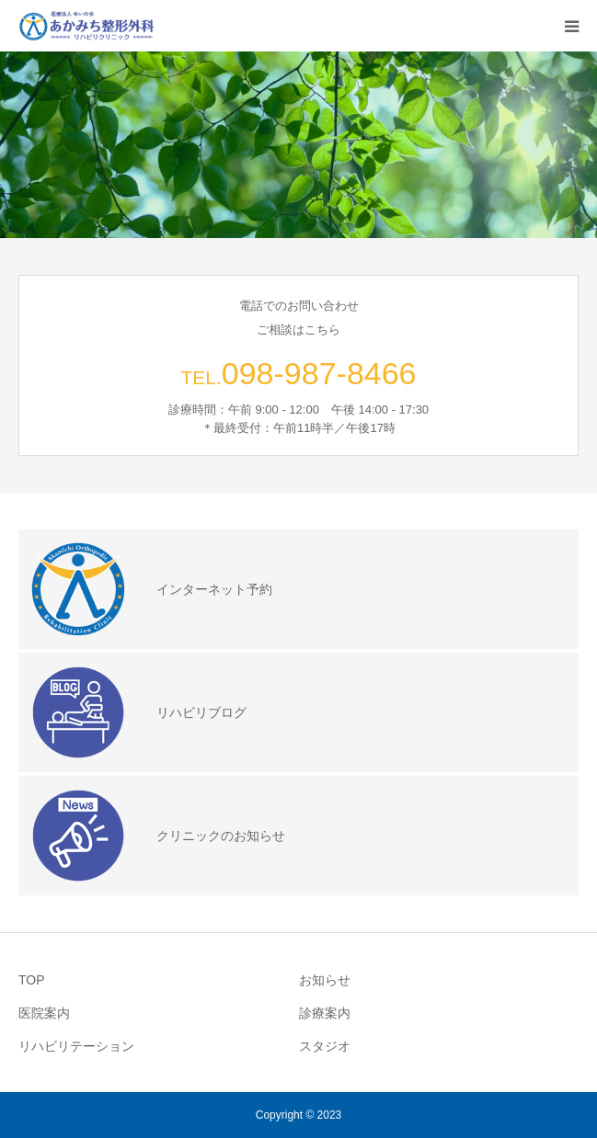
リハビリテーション (76, 1046)
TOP (31, 980)
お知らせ (324, 980)
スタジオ (324, 1046)
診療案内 (324, 1013)
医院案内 (44, 1013)
